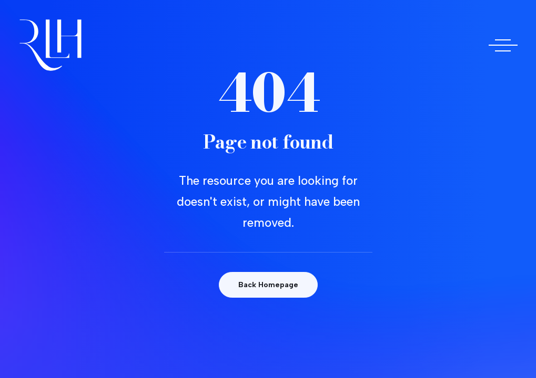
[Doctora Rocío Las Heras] (50, 45)
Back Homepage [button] (268, 284)
